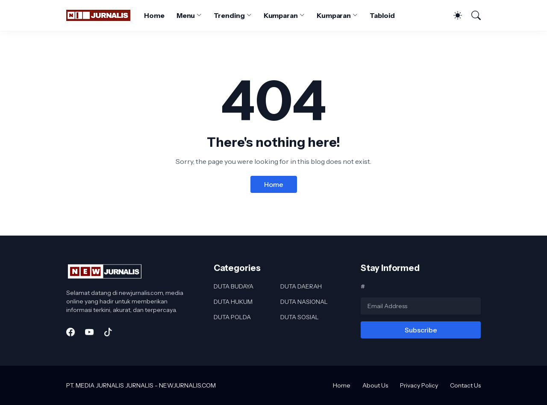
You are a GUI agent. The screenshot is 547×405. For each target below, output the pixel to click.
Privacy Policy (419, 385)
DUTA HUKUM (233, 302)
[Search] (472, 15)
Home (154, 15)
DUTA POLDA (232, 317)
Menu (185, 15)
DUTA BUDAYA (233, 286)
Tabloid (382, 15)
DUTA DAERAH (301, 286)
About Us (375, 385)
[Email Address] (421, 306)
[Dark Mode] (453, 15)
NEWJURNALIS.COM (187, 385)
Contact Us (465, 385)
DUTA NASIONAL (304, 302)
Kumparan (281, 15)
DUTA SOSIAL (299, 317)
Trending (229, 15)
